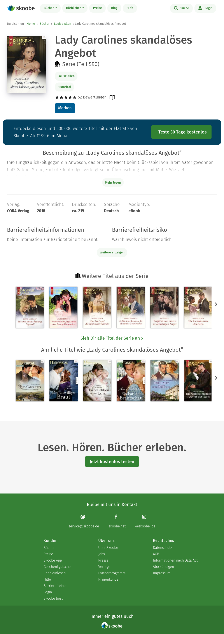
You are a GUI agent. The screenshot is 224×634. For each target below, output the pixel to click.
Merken (65, 107)
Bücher (49, 8)
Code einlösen (55, 573)
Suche (181, 8)
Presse (103, 560)
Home (31, 24)
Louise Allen (62, 24)
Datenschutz (162, 548)
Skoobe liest (53, 598)
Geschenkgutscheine (59, 567)
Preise (97, 8)
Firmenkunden (109, 579)
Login (205, 8)
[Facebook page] (117, 521)
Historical (64, 87)
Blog (114, 8)
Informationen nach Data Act (175, 560)
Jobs (101, 554)
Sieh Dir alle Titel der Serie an (112, 338)
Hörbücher (74, 8)
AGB (156, 554)
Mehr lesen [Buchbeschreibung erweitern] (113, 182)
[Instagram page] (145, 521)
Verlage (104, 567)
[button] (216, 304)
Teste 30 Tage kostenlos (182, 132)
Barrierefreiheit (56, 586)
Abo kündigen (163, 567)
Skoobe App (53, 560)
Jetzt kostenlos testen (112, 461)
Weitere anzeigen (112, 252)
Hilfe (130, 8)
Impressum (161, 573)
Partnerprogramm (112, 573)
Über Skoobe (108, 548)
